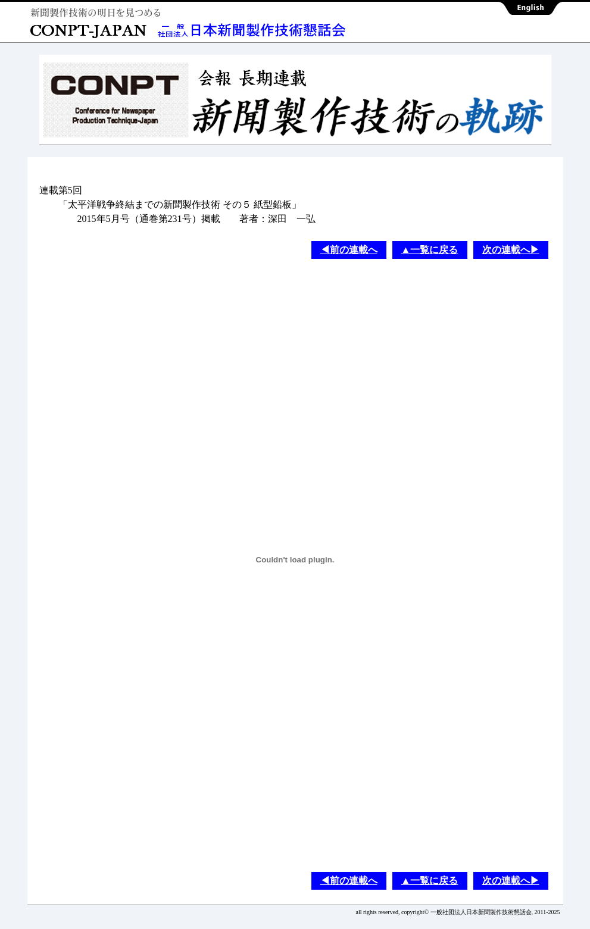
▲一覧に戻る (429, 250)
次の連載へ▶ (510, 250)
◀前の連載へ (348, 250)
